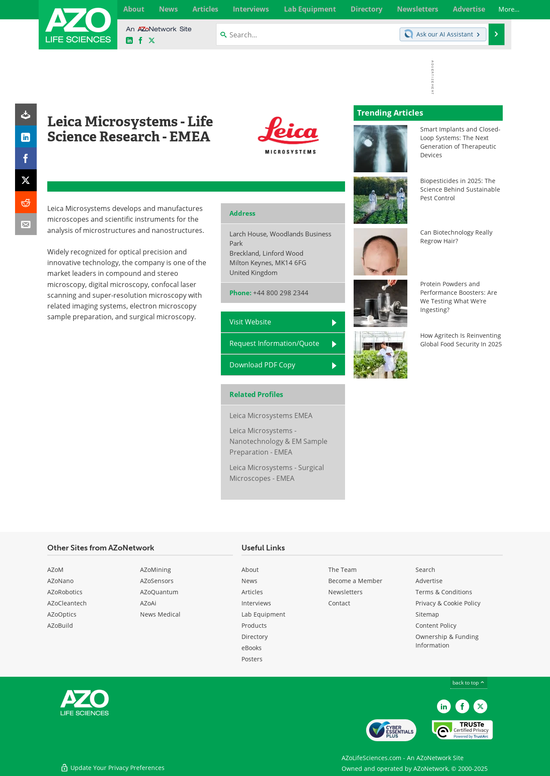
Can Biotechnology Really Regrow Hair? (456, 236)
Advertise (429, 581)
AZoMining (155, 569)
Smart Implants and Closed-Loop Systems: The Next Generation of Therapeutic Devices (460, 142)
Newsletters (345, 592)
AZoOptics (61, 614)
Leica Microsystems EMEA (270, 415)
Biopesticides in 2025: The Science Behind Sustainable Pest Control (460, 189)
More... (493, 9)
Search (425, 569)
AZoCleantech (67, 603)
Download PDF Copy (262, 365)
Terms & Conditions (444, 592)
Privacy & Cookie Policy (448, 603)
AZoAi (148, 603)
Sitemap (427, 614)
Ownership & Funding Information (447, 640)
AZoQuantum (159, 592)
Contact (339, 603)
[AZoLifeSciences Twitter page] (480, 706)
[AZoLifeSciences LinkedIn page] (129, 41)
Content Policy (436, 625)
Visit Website (250, 322)
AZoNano (60, 581)
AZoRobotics (64, 592)
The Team (342, 569)
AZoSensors (157, 581)
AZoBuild (60, 625)
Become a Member (355, 581)
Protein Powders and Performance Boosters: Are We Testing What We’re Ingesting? (458, 297)
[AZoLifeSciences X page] (151, 41)
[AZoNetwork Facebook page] (140, 41)
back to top (468, 682)
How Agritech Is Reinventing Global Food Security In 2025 (461, 339)
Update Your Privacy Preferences (112, 765)
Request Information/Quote (274, 343)
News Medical (160, 614)
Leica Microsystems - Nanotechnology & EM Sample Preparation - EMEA (278, 441)
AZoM (55, 569)
